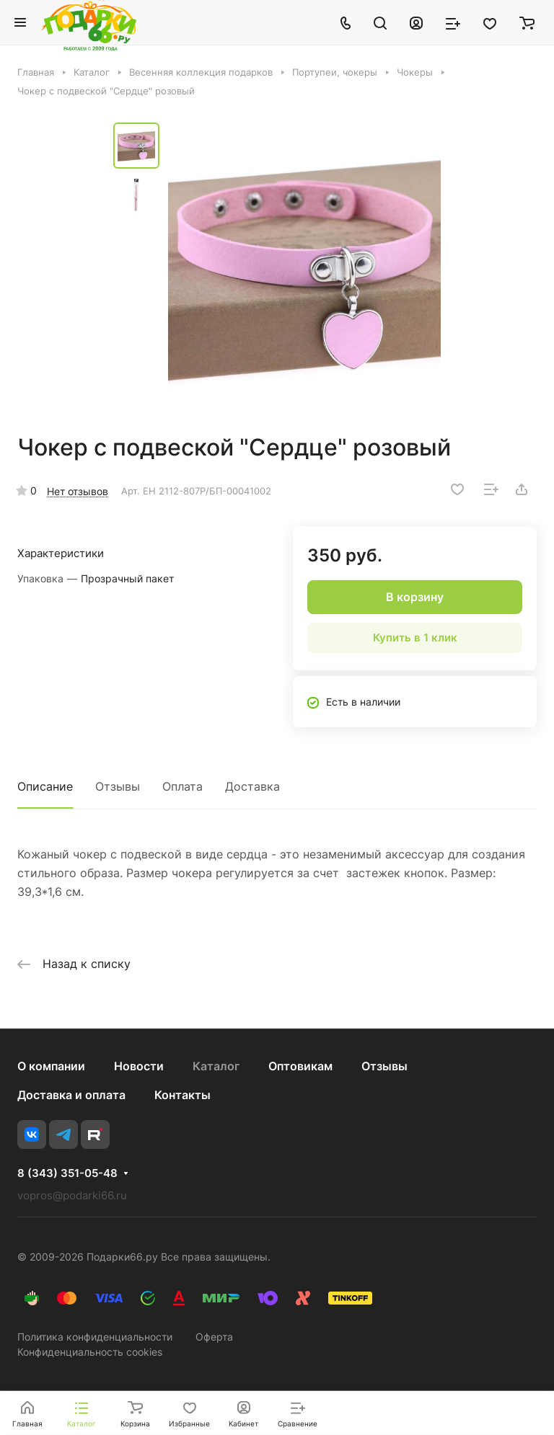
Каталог (216, 1066)
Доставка (252, 786)
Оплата (182, 786)
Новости (139, 1066)
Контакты (182, 1095)
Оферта (214, 1336)
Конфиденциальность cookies (89, 1352)
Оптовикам (300, 1066)
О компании (51, 1066)
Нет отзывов (77, 491)
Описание (45, 786)
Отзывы (117, 786)
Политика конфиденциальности (94, 1336)
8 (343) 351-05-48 (67, 1173)
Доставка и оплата (71, 1095)
